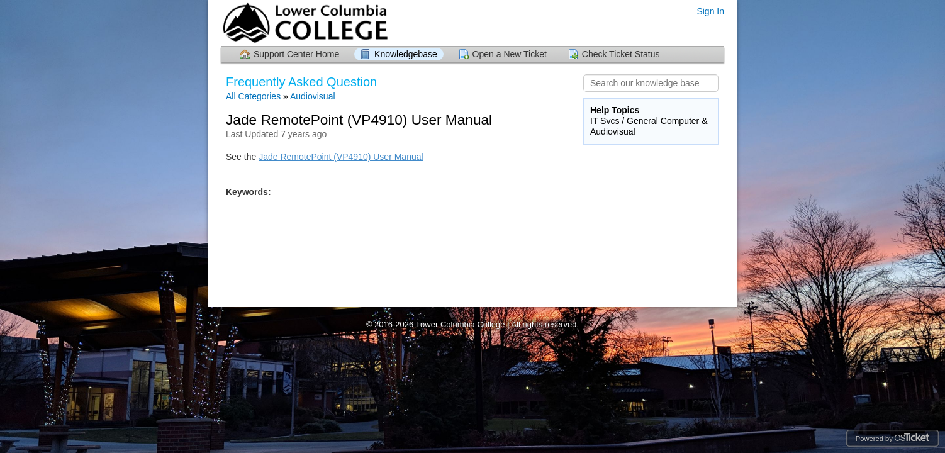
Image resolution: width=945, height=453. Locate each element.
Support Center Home (296, 54)
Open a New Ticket (509, 54)
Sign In (710, 11)
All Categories (253, 96)
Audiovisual (312, 96)
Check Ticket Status (621, 54)
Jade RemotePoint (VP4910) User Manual (341, 157)
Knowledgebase (405, 54)
